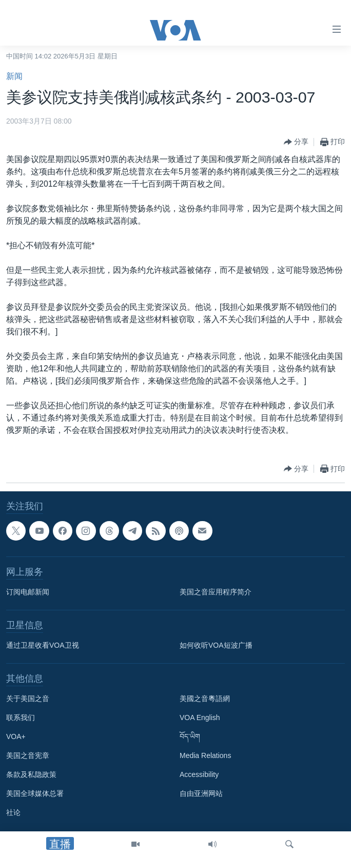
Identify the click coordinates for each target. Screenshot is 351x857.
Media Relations (205, 755)
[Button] (296, 142)
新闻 (14, 76)
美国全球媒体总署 (35, 793)
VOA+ (16, 736)
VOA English (200, 717)
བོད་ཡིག (190, 736)
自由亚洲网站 (201, 793)
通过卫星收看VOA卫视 (42, 645)
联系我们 (20, 717)
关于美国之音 (27, 698)
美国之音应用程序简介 (215, 592)
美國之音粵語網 (205, 698)
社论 (13, 812)
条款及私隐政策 (31, 774)
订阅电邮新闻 (27, 592)
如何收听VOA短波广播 (216, 645)
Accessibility (199, 774)
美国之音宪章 (27, 755)
